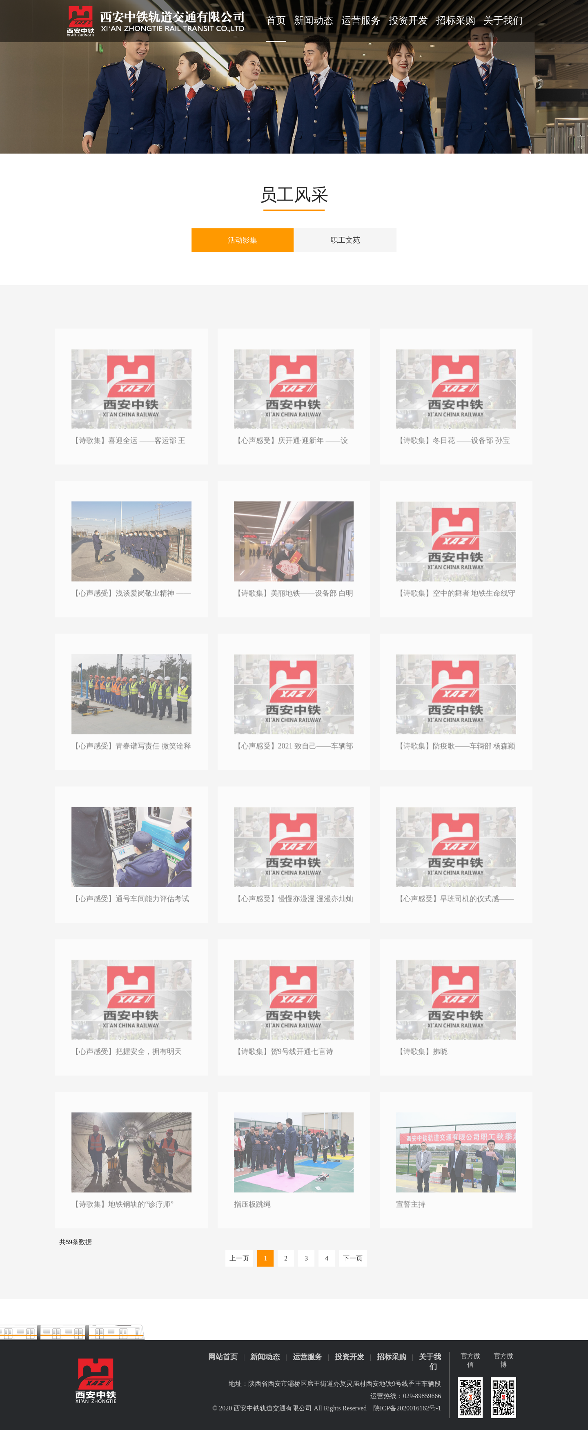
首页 (276, 20)
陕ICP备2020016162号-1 (407, 1408)
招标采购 (455, 20)
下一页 (353, 1258)
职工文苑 (344, 240)
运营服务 (361, 20)
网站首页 (223, 1357)
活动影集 (243, 240)
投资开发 (408, 20)
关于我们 (503, 20)
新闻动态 (313, 20)
